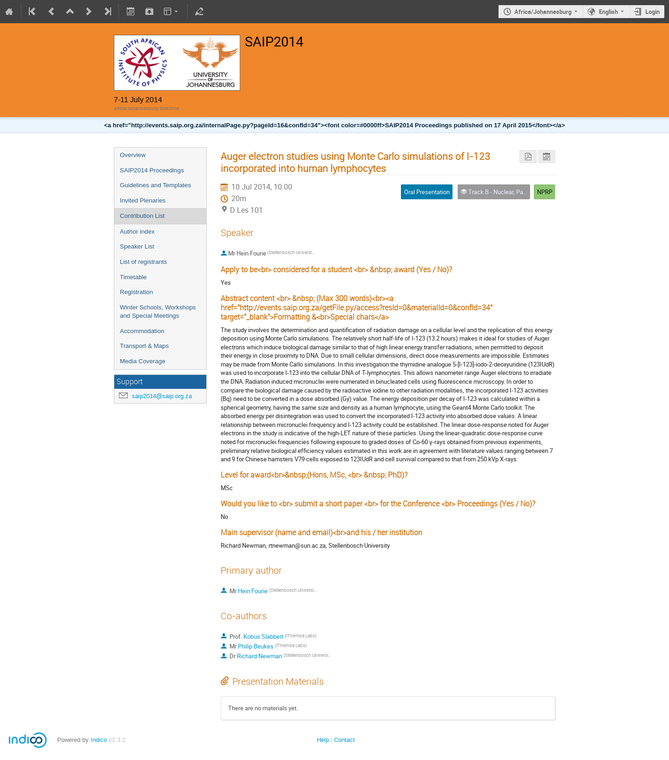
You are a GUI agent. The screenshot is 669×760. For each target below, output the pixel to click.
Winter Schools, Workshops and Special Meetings (158, 312)
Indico (99, 740)
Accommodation (142, 331)
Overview (133, 154)
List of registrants (143, 261)
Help (323, 740)
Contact (344, 740)
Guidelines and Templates (155, 185)
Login (652, 11)
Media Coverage (142, 361)
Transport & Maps (144, 345)
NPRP (544, 192)
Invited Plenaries (143, 200)
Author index (137, 231)
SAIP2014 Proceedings (152, 170)
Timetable (133, 277)
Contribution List (142, 215)
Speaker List (137, 246)
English (608, 11)
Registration (136, 291)
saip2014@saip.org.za (162, 396)
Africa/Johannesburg (542, 11)
